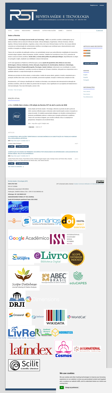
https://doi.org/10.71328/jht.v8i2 (40, 123)
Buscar (99, 30)
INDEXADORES (26, 30)
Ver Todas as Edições (15, 166)
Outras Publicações (49, 30)
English (85, 74)
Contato (69, 30)
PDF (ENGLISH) (23, 146)
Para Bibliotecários (88, 97)
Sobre (60, 30)
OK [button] (62, 387)
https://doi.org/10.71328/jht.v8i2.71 (20, 140)
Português (86, 80)
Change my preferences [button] (71, 387)
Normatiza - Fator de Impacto (15, 89)
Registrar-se (94, 5)
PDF (11, 146)
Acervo (16, 30)
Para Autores (86, 94)
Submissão (36, 30)
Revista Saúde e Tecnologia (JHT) (18, 181)
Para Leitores (86, 91)
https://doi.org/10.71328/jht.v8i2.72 (20, 156)
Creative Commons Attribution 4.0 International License (89, 184)
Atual (10, 30)
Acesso (102, 5)
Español (85, 77)
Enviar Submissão (91, 63)
